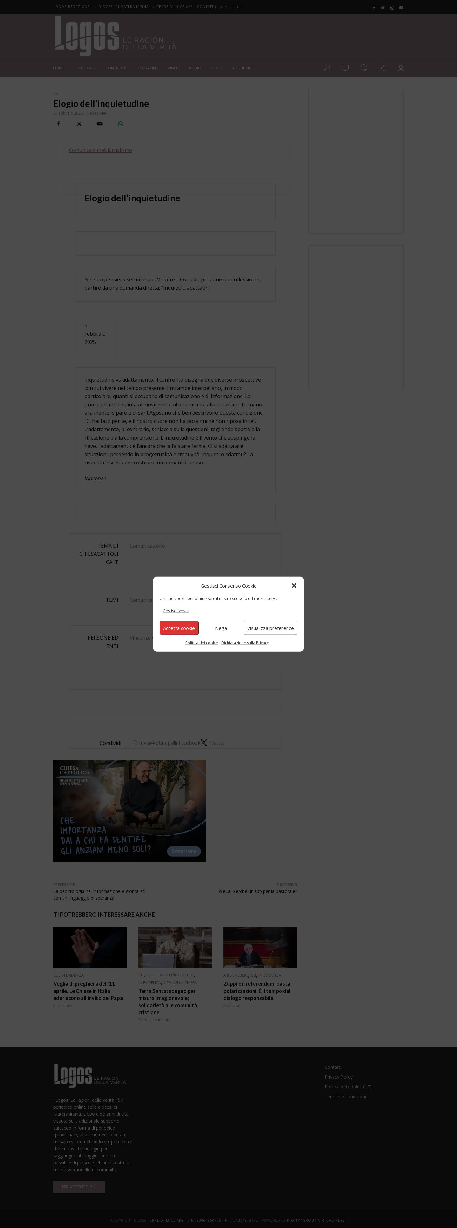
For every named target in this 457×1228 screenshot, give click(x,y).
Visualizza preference (270, 628)
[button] (294, 585)
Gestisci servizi (176, 611)
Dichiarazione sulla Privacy (245, 643)
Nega (221, 628)
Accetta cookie (179, 628)
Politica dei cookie (201, 643)
